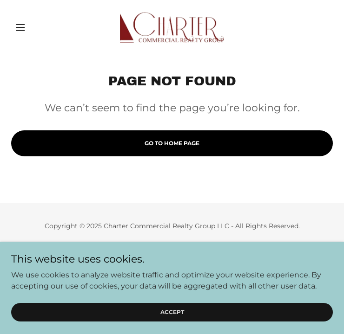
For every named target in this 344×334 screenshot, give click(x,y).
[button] (35, 27)
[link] (172, 27)
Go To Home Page (172, 143)
